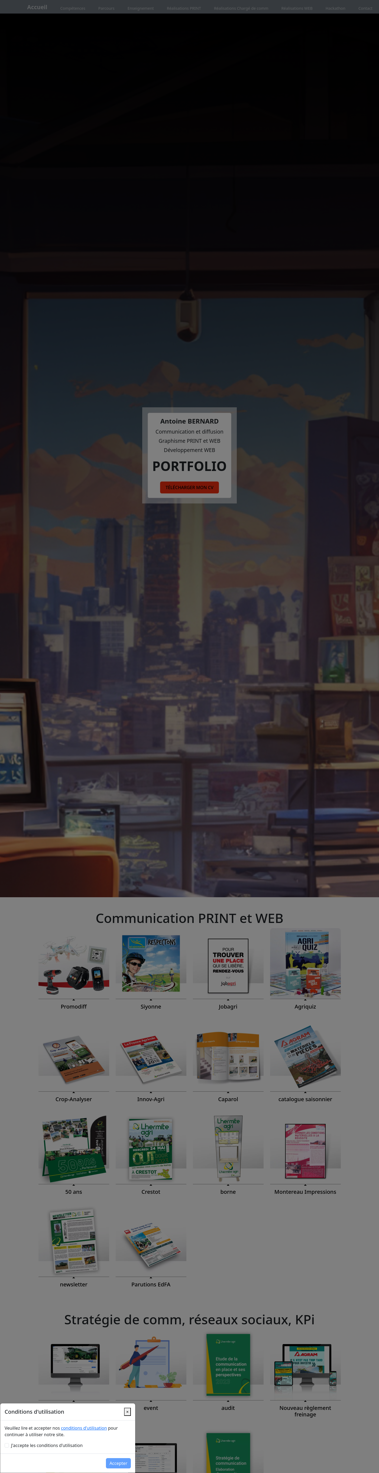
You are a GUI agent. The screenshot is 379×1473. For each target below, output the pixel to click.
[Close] (127, 1412)
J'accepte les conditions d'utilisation (47, 1445)
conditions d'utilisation (84, 1428)
